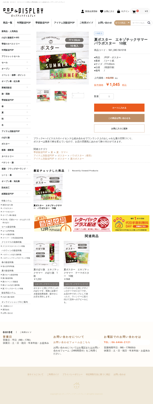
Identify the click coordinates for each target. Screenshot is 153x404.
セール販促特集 (8, 234)
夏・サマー (62, 152)
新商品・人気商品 (10, 31)
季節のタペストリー (11, 44)
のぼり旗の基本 (8, 297)
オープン (6, 69)
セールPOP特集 (8, 231)
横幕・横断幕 (8, 150)
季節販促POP (42, 22)
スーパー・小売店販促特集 (12, 238)
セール (5, 62)
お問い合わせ (105, 22)
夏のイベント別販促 (10, 282)
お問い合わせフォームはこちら (72, 342)
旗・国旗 (6, 94)
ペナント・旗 (8, 162)
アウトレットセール (11, 56)
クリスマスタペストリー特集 (13, 246)
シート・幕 (7, 175)
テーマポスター (8, 212)
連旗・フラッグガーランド (14, 169)
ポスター (6, 144)
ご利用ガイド (86, 22)
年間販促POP (24, 22)
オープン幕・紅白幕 (11, 81)
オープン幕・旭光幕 (11, 181)
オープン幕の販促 (9, 215)
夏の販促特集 (7, 278)
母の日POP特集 (8, 266)
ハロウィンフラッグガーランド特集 (16, 258)
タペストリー (8, 156)
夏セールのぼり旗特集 (11, 285)
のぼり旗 (6, 137)
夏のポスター (77, 158)
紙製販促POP (8, 194)
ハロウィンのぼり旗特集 (11, 255)
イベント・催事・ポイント (14, 75)
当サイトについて (35, 374)
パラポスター (7, 208)
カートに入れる (119, 108)
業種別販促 (7, 87)
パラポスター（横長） (81, 155)
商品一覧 (7, 22)
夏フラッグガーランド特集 (12, 289)
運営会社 (5, 310)
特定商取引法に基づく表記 (98, 374)
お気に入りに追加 (119, 128)
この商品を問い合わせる (119, 118)
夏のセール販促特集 (10, 275)
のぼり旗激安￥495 (10, 37)
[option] (62, 58)
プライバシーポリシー (72, 374)
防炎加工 (6, 187)
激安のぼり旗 (7, 205)
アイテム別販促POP (64, 22)
